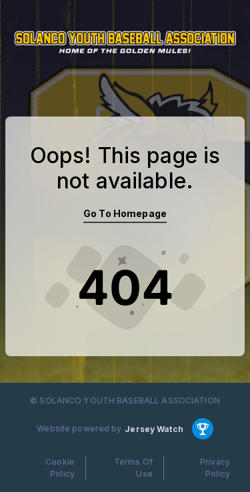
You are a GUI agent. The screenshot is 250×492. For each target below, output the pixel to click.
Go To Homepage (125, 213)
